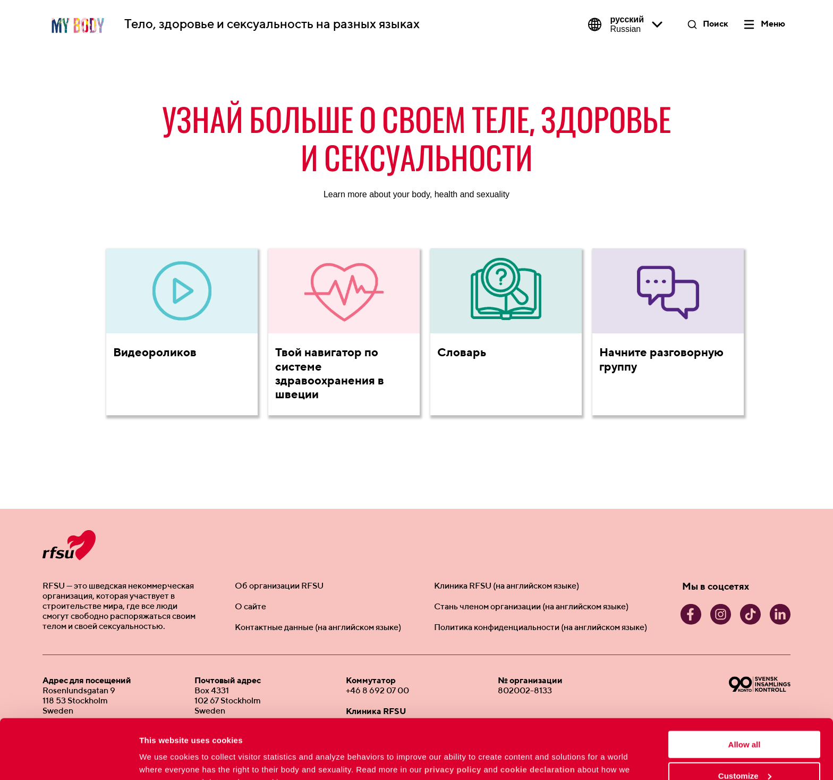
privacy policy (452, 716)
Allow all (744, 691)
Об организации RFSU (279, 586)
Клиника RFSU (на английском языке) (506, 586)
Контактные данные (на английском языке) (318, 628)
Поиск (715, 24)
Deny (744, 753)
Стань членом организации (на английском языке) (531, 607)
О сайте (250, 607)
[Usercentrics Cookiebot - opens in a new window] (68, 759)
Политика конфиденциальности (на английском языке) (540, 628)
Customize (744, 722)
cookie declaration (537, 716)
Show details (164, 758)
